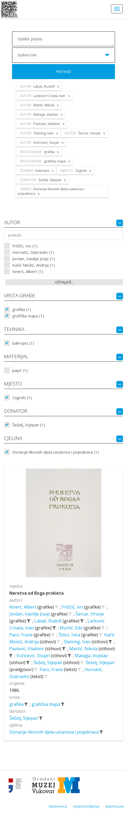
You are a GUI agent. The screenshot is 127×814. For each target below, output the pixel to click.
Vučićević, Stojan (33, 656)
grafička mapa (46, 704)
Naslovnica (58, 806)
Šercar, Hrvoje (90, 614)
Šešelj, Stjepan (48, 662)
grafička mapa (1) (28, 315)
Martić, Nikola (84, 649)
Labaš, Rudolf (48, 621)
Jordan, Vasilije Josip (30, 614)
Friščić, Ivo (73, 607)
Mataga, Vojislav (91, 656)
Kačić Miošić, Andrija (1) (33, 265)
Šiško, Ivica (70, 635)
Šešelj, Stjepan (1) (28, 424)
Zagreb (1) (22, 397)
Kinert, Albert (23, 607)
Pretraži (63, 71)
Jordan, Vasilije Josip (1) (33, 258)
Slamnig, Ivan (78, 642)
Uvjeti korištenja (86, 806)
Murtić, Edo (72, 628)
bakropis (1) (23, 343)
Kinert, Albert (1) (27, 271)
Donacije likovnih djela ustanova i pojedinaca (54, 732)
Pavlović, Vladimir (27, 649)
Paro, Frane (21, 635)
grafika (17, 704)
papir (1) (20, 370)
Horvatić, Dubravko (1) (33, 252)
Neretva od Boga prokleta (36, 593)
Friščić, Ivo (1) (24, 245)
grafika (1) (21, 309)
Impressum (115, 806)
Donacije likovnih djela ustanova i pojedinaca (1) (55, 452)
